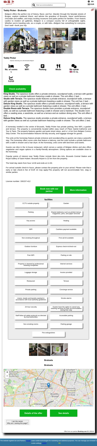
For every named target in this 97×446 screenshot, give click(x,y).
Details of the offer (33, 413)
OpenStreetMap (88, 405)
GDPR (44, 443)
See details (63, 413)
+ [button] (7, 372)
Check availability (17, 89)
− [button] (7, 376)
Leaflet (78, 405)
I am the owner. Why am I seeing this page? (17, 422)
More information (78, 190)
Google (28, 441)
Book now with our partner (49, 190)
